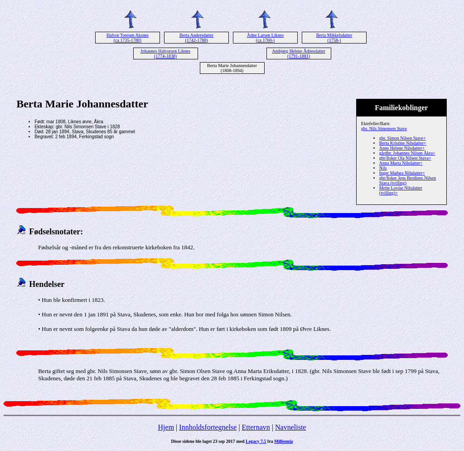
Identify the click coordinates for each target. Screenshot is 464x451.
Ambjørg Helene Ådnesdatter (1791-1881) (298, 53)
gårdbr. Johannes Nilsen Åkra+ (407, 152)
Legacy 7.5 (256, 441)
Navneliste (290, 427)
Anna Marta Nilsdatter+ (401, 162)
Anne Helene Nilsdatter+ (402, 147)
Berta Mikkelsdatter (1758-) (334, 38)
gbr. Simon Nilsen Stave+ (402, 138)
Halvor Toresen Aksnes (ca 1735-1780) (127, 38)
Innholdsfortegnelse (208, 427)
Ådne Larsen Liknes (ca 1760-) (265, 38)
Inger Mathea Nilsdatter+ (402, 172)
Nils (383, 167)
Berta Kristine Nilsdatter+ (402, 143)
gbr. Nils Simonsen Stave (384, 128)
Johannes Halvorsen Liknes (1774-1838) (165, 53)
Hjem (166, 427)
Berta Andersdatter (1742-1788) (196, 38)
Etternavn (256, 427)
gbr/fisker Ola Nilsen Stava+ (405, 157)
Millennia (283, 441)
